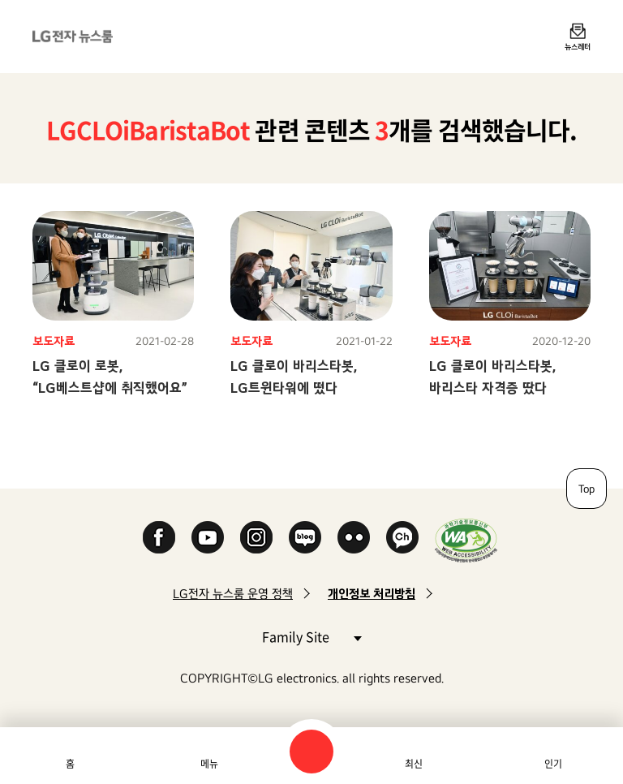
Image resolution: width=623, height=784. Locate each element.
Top (586, 488)
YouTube (207, 537)
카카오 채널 (402, 537)
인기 (553, 763)
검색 (311, 751)
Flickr (353, 537)
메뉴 (209, 763)
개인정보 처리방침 (371, 593)
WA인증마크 (466, 540)
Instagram (256, 537)
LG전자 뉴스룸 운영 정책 (233, 593)
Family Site (311, 636)
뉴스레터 (578, 46)
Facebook (159, 537)
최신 (414, 763)
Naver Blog (305, 537)
